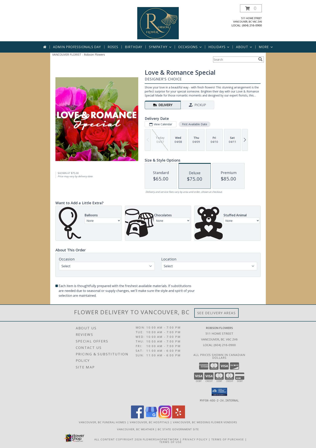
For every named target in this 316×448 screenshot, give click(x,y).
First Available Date (194, 124)
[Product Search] (234, 59)
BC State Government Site (178, 429)
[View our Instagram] (164, 417)
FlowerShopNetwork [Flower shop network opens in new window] (161, 439)
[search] (260, 59)
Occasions (190, 47)
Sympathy (160, 47)
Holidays (219, 47)
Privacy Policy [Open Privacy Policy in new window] (195, 439)
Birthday (133, 47)
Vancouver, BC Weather (135, 429)
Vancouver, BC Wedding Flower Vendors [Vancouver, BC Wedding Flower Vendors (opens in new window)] (205, 422)
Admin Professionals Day (77, 47)
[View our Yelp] (178, 417)
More (266, 47)
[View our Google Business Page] (151, 417)
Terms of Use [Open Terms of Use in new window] (170, 442)
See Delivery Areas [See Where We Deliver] (216, 313)
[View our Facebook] (137, 417)
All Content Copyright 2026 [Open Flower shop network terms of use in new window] (118, 439)
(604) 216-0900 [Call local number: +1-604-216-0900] (252, 25)
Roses (113, 47)
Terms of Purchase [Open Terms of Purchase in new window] (227, 439)
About (244, 47)
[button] (251, 8)
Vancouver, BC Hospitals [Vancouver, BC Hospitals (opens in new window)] (149, 422)
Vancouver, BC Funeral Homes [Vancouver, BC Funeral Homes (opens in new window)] (102, 422)
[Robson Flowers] (158, 23)
